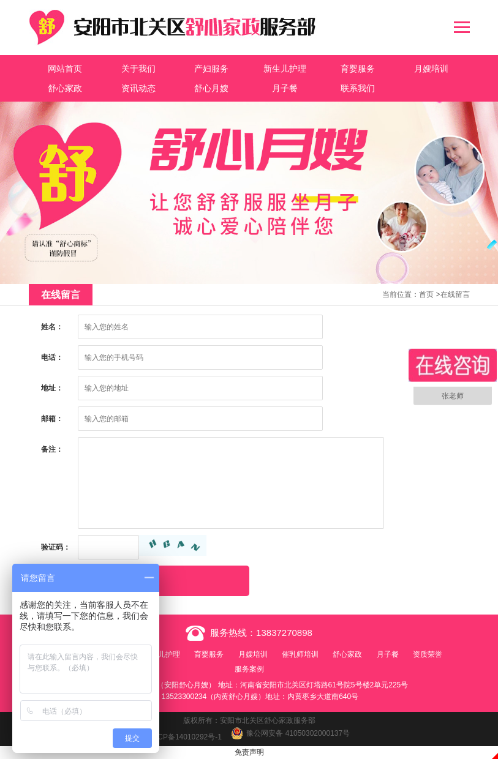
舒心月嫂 (211, 88)
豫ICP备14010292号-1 (185, 737)
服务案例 (249, 669)
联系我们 (358, 88)
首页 (426, 294)
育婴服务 (358, 68)
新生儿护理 (284, 68)
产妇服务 (211, 68)
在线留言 (455, 294)
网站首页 (65, 68)
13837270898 (284, 632)
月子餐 (285, 88)
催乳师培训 (300, 654)
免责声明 (249, 752)
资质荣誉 (427, 654)
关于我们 (138, 68)
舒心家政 (65, 88)
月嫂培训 (431, 68)
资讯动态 (138, 88)
